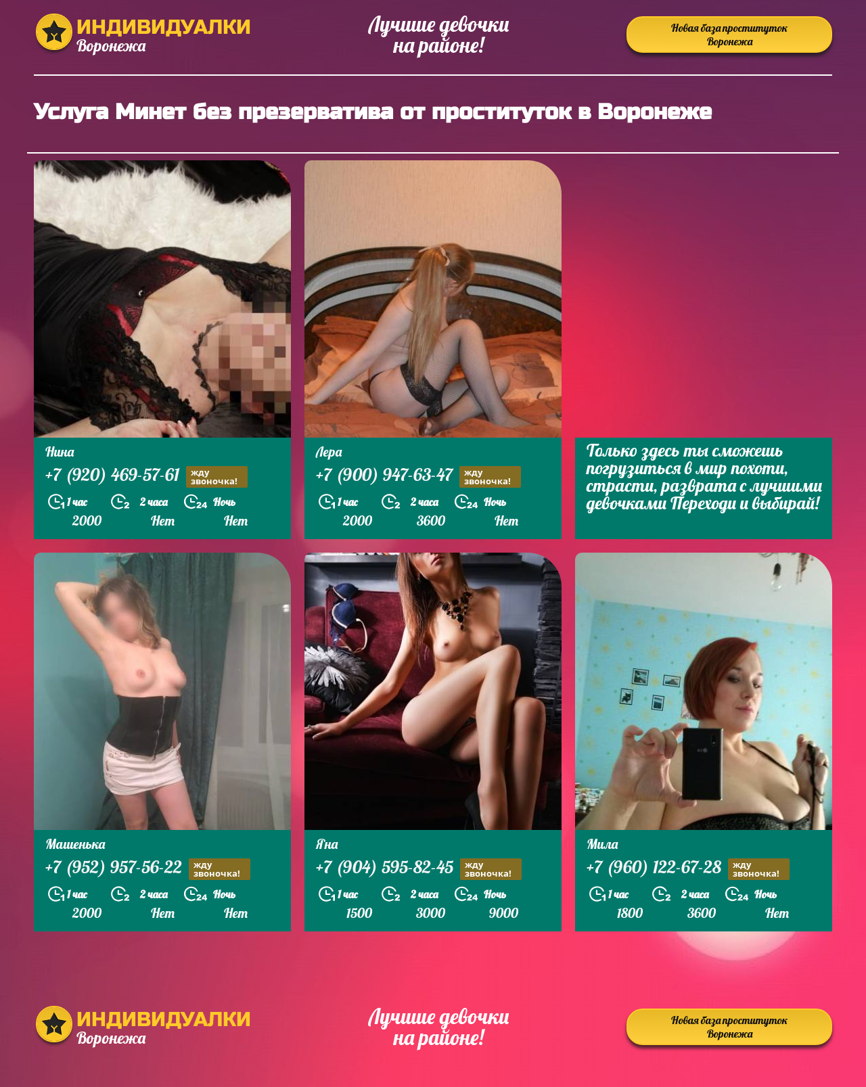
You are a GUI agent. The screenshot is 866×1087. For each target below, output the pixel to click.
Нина (59, 451)
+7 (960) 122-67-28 (688, 869)
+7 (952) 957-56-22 (147, 869)
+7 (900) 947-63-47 (418, 476)
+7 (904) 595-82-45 (419, 869)
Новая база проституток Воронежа (729, 34)
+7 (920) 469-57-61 (146, 476)
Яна (327, 843)
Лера (329, 451)
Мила (602, 843)
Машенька (75, 843)
